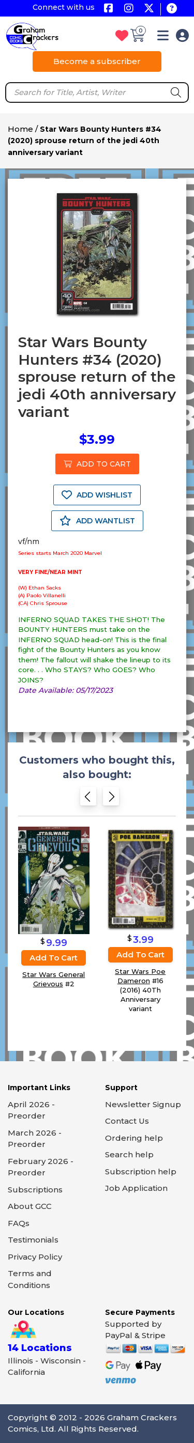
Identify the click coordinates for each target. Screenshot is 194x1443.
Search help (129, 1154)
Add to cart (53, 958)
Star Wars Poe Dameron (140, 976)
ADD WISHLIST (97, 495)
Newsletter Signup (143, 1104)
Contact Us (127, 1121)
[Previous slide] (88, 799)
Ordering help (134, 1138)
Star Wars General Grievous (53, 979)
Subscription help (140, 1171)
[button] (163, 37)
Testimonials (33, 1240)
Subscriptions (35, 1189)
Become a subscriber (97, 61)
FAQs (18, 1223)
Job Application (136, 1188)
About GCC (30, 1206)
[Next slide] (111, 799)
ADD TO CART (97, 464)
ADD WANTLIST (97, 521)
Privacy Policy (35, 1257)
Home (20, 129)
